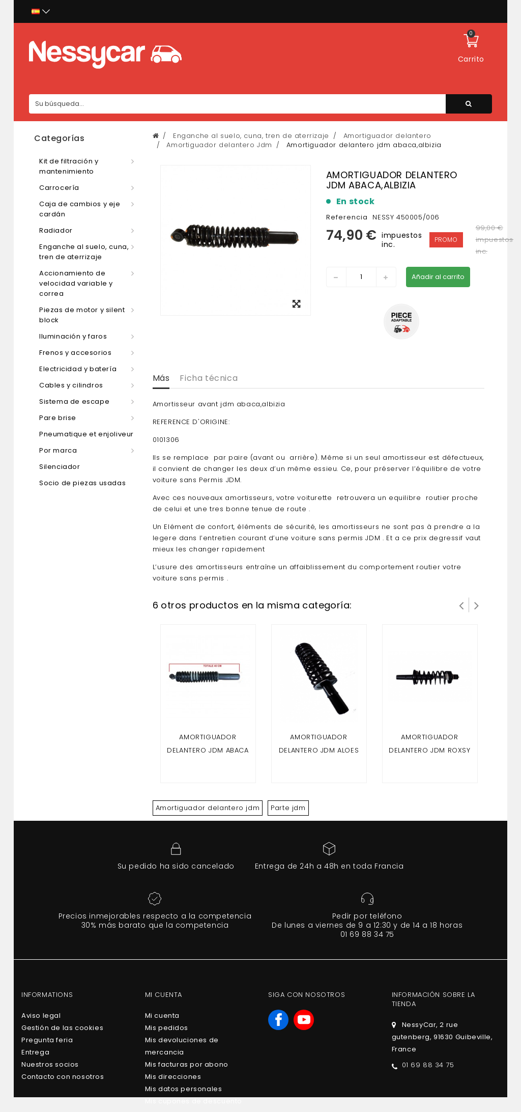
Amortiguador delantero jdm (208, 808)
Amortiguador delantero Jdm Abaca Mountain (207, 750)
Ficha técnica (209, 378)
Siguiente (476, 605)
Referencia (347, 217)
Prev (461, 605)
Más (161, 378)
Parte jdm (288, 808)
